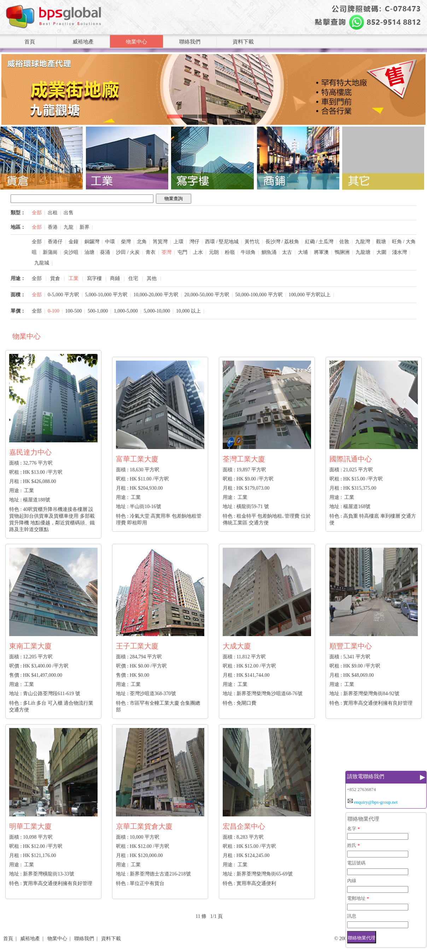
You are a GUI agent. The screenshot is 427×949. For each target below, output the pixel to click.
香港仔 (55, 241)
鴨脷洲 (342, 252)
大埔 (303, 252)
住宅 (133, 278)
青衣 (151, 252)
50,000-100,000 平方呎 (258, 294)
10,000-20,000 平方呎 (155, 294)
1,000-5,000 (126, 311)
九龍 (69, 227)
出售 (69, 212)
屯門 (182, 252)
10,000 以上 (188, 311)
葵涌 (105, 252)
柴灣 (126, 241)
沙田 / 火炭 (128, 252)
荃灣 (166, 252)
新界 (84, 227)
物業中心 (136, 42)
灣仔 (194, 241)
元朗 (214, 252)
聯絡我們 (189, 42)
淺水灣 (399, 252)
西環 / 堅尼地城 (222, 241)
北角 (142, 241)
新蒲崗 (50, 252)
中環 (110, 241)
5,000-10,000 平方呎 (106, 294)
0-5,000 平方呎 (63, 294)
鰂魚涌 (269, 252)
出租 (53, 212)
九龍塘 (363, 252)
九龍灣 (362, 241)
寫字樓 (94, 278)
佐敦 (344, 241)
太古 (287, 252)
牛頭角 (248, 252)
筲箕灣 (160, 241)
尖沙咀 (71, 252)
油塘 (89, 252)
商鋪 (115, 278)
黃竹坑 (252, 241)
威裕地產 (83, 42)
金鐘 (73, 241)
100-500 (73, 311)
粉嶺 (230, 252)
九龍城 (41, 263)
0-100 (53, 311)
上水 (198, 252)
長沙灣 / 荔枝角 (282, 241)
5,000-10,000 (157, 311)
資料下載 (243, 42)
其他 (152, 278)
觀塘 (381, 241)
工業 (73, 278)
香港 (53, 227)
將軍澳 (321, 252)
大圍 (381, 252)
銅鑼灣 (91, 241)
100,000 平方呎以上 (309, 294)
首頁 (29, 42)
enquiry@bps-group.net (376, 802)
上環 (178, 241)
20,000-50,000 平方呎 (206, 294)
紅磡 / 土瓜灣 (319, 241)
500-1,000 (98, 311)
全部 (37, 212)
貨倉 (55, 278)
